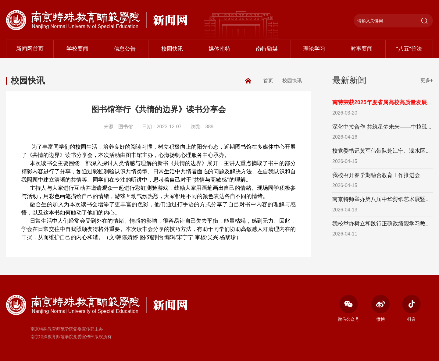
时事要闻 (362, 49)
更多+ (426, 80)
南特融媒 (267, 49)
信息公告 (125, 49)
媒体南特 (219, 49)
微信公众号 (348, 308)
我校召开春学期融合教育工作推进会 (376, 175)
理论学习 (314, 49)
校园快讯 (172, 49)
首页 (268, 80)
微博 (380, 308)
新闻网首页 (30, 49)
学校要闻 (77, 49)
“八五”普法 (409, 49)
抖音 (411, 308)
